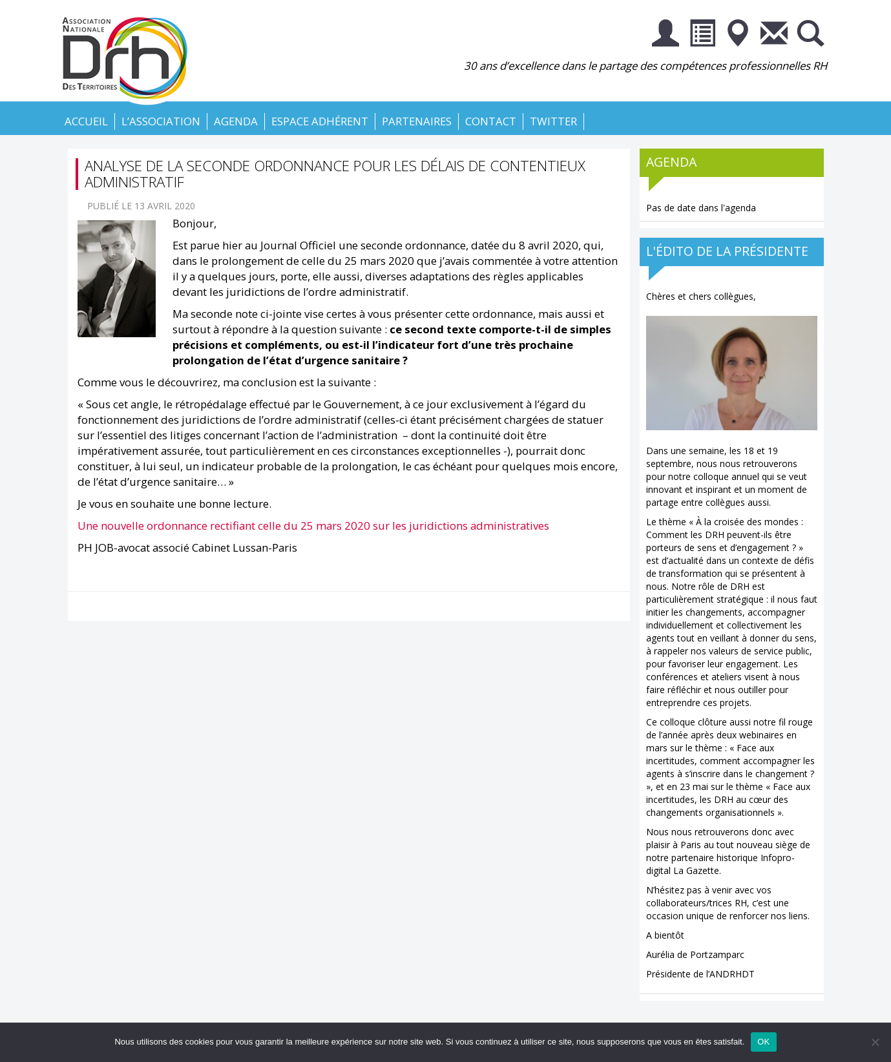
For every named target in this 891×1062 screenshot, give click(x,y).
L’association (160, 121)
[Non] (874, 1042)
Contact (490, 121)
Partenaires (417, 121)
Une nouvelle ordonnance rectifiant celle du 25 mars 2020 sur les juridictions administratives (313, 525)
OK (763, 1041)
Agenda (236, 121)
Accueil (86, 121)
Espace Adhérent (319, 121)
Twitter (553, 121)
